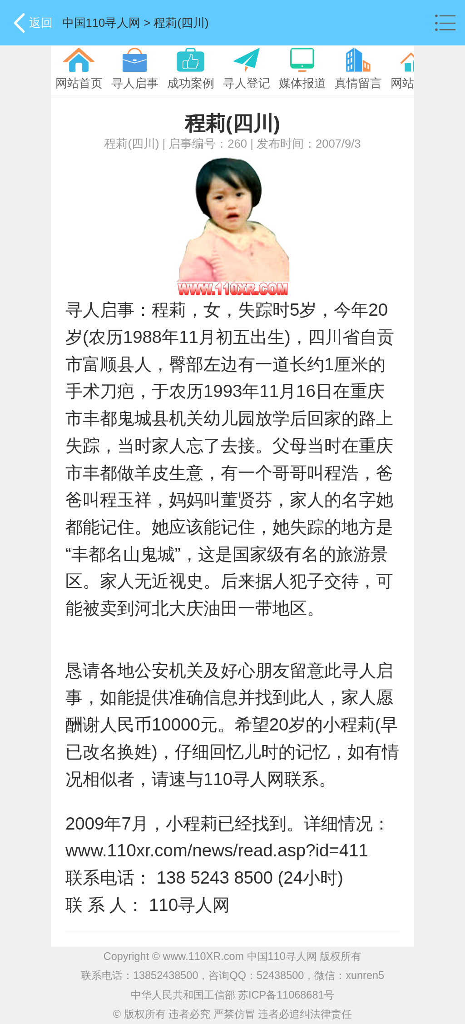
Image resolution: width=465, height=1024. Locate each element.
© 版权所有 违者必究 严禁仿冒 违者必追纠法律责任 (232, 1014)
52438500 (280, 975)
